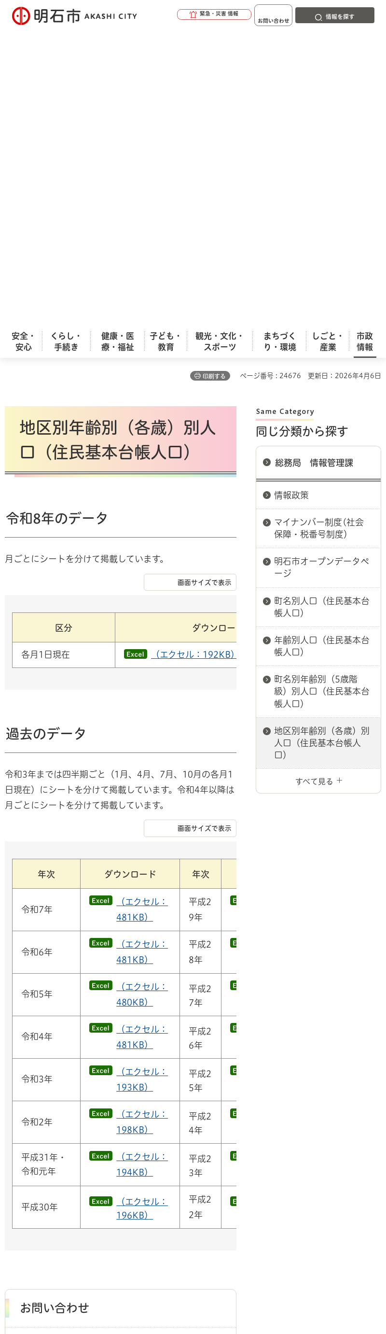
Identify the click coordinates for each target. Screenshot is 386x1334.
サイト (251, 1139)
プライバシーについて (88, 1139)
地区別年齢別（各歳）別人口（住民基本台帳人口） (322, 445)
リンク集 (182, 1139)
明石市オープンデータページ (321, 270)
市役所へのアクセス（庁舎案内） (118, 1078)
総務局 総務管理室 (282, 1078)
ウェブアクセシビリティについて (218, 1124)
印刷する (214, 79)
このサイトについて (84, 1124)
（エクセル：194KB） (142, 807)
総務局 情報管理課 (314, 165)
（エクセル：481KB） (142, 551)
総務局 (236, 1078)
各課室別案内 (197, 1078)
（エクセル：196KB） (142, 850)
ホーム (15, 1078)
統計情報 (267, 1259)
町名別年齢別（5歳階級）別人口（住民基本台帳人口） (322, 394)
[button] (183, 15)
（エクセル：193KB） (142, 722)
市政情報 (46, 1078)
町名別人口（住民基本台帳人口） (322, 309)
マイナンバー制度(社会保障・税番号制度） (319, 231)
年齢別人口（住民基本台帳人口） (322, 349)
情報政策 (291, 198)
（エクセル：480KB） (142, 637)
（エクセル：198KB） (142, 764)
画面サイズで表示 (205, 471)
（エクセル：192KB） (152, 318)
